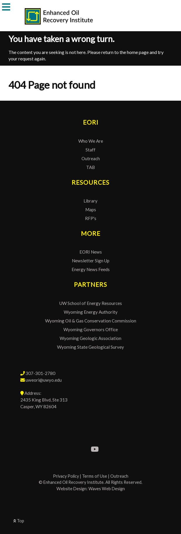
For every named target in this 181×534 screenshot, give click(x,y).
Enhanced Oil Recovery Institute (73, 482)
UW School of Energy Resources (90, 303)
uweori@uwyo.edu (44, 380)
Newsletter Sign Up (90, 260)
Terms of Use (94, 476)
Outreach (90, 158)
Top (18, 520)
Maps (90, 209)
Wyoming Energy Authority (91, 312)
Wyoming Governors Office (90, 329)
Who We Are (90, 141)
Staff (90, 149)
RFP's (90, 218)
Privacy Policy (66, 476)
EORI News (90, 251)
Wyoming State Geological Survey (90, 347)
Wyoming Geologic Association (90, 338)
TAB (90, 167)
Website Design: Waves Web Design (90, 488)
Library (90, 200)
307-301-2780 (40, 373)
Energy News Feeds (91, 269)
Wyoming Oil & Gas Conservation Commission (90, 320)
